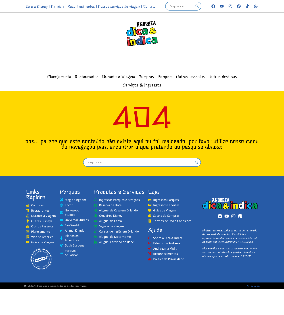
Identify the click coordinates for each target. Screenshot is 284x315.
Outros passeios (190, 76)
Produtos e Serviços (119, 191)
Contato (149, 6)
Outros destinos (222, 76)
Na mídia (57, 6)
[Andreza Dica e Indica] (230, 203)
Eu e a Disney (37, 6)
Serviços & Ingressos (142, 85)
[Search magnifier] (197, 6)
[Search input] (182, 6)
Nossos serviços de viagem (119, 6)
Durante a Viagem (118, 76)
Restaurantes (87, 76)
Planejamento (59, 76)
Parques (165, 76)
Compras (146, 76)
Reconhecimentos (81, 6)
